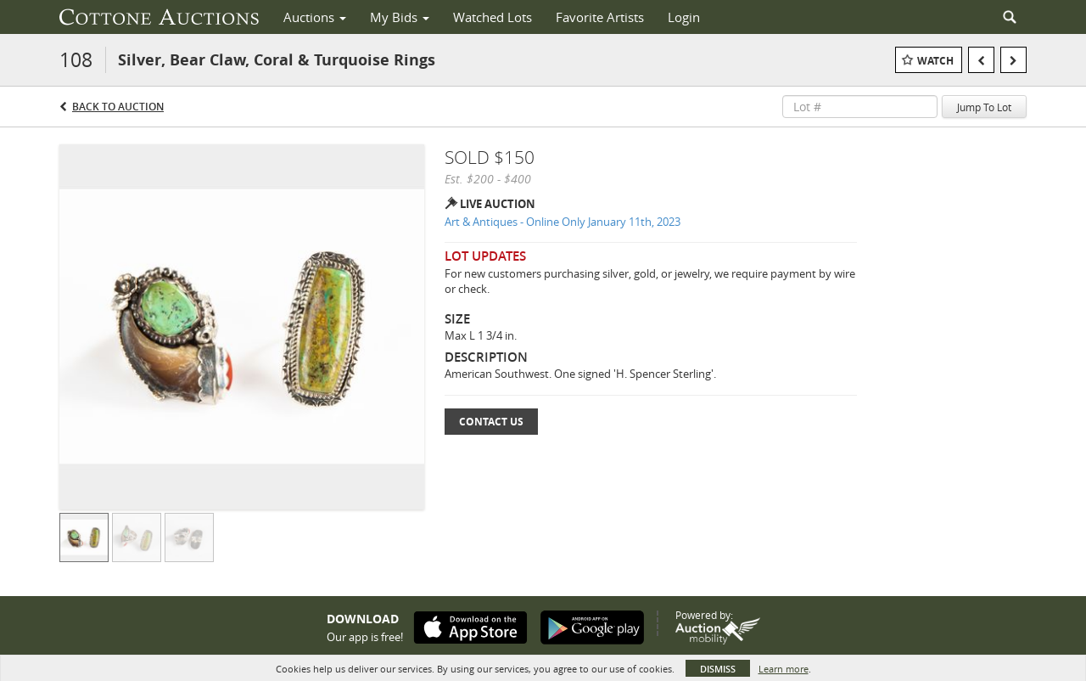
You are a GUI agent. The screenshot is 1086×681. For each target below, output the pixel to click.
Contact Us (491, 421)
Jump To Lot (984, 107)
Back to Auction (118, 106)
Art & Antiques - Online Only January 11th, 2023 (562, 221)
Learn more (784, 668)
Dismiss (718, 668)
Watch (935, 60)
